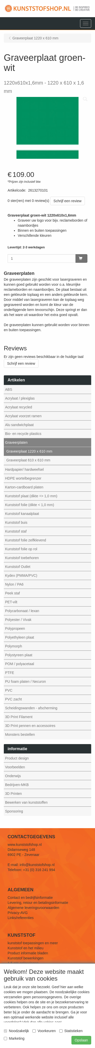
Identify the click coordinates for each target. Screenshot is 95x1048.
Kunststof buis (16, 522)
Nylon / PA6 (14, 584)
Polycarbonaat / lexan (22, 611)
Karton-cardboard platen (24, 487)
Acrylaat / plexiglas (20, 398)
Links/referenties (21, 918)
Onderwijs (13, 776)
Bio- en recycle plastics (23, 434)
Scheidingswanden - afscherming (31, 708)
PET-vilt (11, 602)
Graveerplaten (16, 442)
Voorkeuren (44, 1031)
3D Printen (13, 794)
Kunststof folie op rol (21, 549)
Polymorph (13, 646)
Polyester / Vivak (18, 620)
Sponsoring (14, 811)
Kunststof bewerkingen (26, 958)
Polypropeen (15, 628)
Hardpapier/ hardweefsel (24, 469)
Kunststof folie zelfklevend (25, 540)
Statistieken (71, 1031)
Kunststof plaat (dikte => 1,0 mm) (31, 496)
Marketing (14, 1038)
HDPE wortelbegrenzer (23, 478)
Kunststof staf (16, 531)
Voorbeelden (15, 767)
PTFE (9, 673)
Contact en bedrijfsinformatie (30, 898)
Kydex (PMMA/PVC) (21, 575)
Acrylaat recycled (18, 407)
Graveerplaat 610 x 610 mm (28, 460)
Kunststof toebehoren (22, 558)
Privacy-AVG (18, 913)
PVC (8, 690)
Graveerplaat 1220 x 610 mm (29, 451)
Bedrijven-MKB (17, 785)
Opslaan (81, 1040)
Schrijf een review (67, 201)
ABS (8, 389)
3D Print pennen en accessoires (30, 726)
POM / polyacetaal (19, 664)
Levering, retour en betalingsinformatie (38, 903)
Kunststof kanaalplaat (22, 514)
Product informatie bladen (28, 953)
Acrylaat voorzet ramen (23, 416)
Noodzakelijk (16, 1031)
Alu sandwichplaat (19, 425)
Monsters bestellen (20, 734)
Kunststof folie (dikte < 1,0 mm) (29, 505)
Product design (17, 758)
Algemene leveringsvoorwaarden (33, 908)
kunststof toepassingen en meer (33, 943)
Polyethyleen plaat (19, 637)
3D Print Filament (18, 717)
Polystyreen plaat (18, 655)
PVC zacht (13, 699)
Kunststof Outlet (17, 567)
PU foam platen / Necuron (25, 681)
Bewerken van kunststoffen (26, 802)
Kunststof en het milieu (26, 948)
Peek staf (12, 593)
